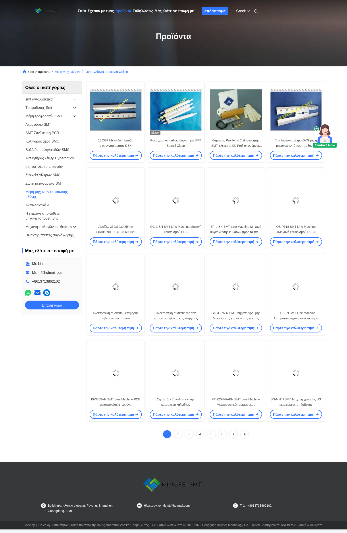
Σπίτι (82, 11)
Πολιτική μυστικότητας (54, 525)
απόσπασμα (215, 11)
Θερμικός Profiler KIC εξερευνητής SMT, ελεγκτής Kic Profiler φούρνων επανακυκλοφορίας (235, 146)
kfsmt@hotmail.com (47, 272)
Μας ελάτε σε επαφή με (174, 11)
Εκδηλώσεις (143, 11)
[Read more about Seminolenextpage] (233, 434)
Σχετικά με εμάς (101, 11)
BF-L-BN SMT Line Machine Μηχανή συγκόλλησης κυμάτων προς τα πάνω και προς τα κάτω (236, 232)
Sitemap (29, 525)
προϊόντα (123, 11)
